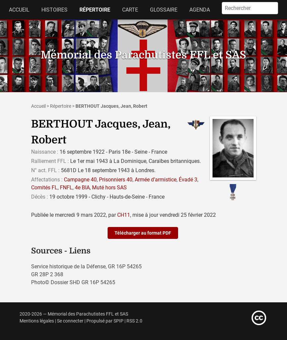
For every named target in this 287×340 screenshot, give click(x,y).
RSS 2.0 (134, 321)
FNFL (66, 187)
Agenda (199, 10)
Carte (130, 10)
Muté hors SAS (109, 187)
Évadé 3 (188, 179)
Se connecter (70, 321)
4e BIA (82, 187)
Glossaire (163, 10)
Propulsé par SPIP (104, 321)
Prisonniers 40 (115, 179)
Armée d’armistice (155, 179)
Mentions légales (37, 321)
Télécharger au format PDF (143, 233)
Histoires (54, 10)
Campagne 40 (80, 179)
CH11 (123, 215)
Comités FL (44, 187)
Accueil (19, 10)
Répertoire (94, 10)
